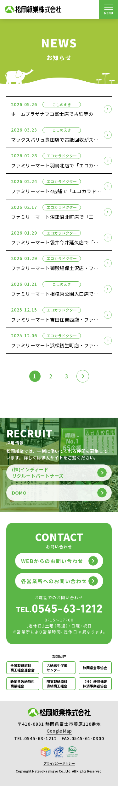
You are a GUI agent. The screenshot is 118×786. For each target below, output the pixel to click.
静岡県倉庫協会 (95, 667)
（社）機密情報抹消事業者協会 (95, 683)
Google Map (59, 731)
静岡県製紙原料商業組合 (22, 683)
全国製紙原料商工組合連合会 (22, 667)
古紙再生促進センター (57, 667)
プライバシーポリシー (59, 763)
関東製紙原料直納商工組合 (57, 683)
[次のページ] (82, 376)
